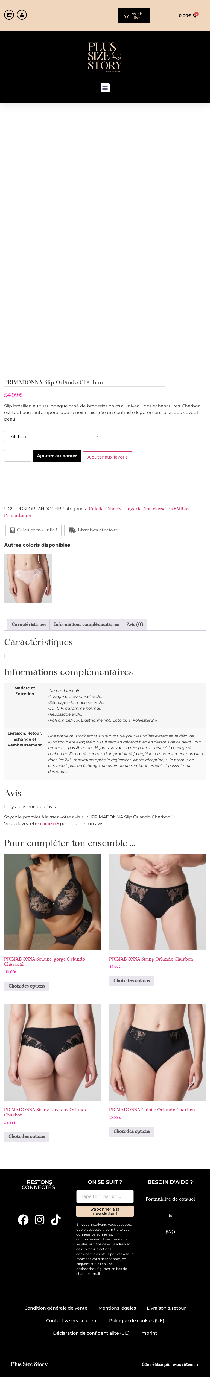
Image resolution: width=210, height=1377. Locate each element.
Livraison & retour (166, 1307)
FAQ (170, 1230)
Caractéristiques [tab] (29, 623)
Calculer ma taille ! (33, 529)
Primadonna (17, 514)
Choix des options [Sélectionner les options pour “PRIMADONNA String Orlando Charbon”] (131, 980)
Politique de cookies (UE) (136, 1319)
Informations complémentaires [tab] (86, 623)
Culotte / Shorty (105, 508)
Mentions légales (117, 1307)
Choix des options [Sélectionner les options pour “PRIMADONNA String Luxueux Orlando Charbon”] (26, 1136)
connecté (49, 823)
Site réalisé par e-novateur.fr (170, 1363)
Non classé (154, 508)
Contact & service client (72, 1319)
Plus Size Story (29, 1363)
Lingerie (132, 508)
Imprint (148, 1332)
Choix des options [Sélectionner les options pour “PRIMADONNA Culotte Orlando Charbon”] (131, 1130)
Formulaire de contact (170, 1198)
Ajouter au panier (57, 455)
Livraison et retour (93, 529)
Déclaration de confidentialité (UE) (91, 1332)
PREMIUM (178, 508)
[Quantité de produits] (17, 456)
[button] (105, 87)
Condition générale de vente (56, 1307)
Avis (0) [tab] (135, 623)
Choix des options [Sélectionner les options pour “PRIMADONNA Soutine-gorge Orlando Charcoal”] (26, 985)
